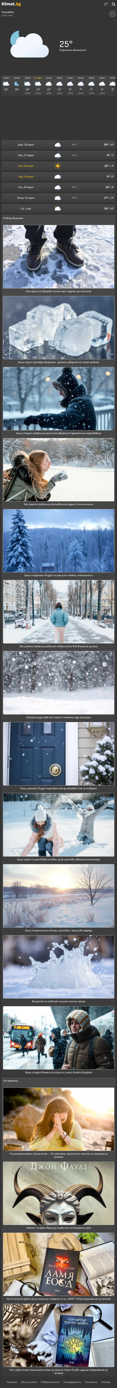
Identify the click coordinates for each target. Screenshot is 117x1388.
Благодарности (72, 1382)
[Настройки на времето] (106, 4)
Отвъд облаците (13, 218)
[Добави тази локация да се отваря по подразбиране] (112, 14)
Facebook (12, 1382)
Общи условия (29, 1382)
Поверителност (50, 1382)
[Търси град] (113, 5)
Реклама (105, 1382)
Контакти (91, 1382)
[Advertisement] (58, 118)
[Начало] (11, 5)
